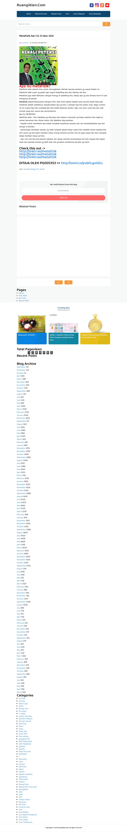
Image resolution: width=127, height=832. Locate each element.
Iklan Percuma (25, 752)
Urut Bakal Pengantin (28, 815)
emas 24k (23, 732)
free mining (23, 737)
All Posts (22, 298)
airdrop (22, 701)
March (19, 379)
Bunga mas (23, 709)
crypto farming (25, 716)
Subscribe (63, 198)
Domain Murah (25, 721)
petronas (22, 767)
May (18, 403)
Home (28, 14)
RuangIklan (23, 790)
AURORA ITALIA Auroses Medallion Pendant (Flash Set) (94, 337)
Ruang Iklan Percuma (28, 787)
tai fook (22, 805)
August (20, 394)
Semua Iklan (24, 301)
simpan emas (24, 800)
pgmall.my (23, 777)
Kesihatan (23, 754)
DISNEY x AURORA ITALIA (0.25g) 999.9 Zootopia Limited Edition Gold (62, 338)
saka (21, 792)
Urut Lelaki (23, 820)
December (21, 367)
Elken (21, 727)
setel (21, 795)
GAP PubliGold (25, 744)
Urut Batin (23, 817)
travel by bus (24, 807)
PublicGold (23, 779)
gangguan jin (24, 739)
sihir (20, 797)
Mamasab (23, 759)
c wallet (22, 714)
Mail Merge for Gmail (35, 169)
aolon (21, 706)
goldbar (22, 747)
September (21, 391)
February (20, 412)
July (18, 397)
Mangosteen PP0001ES (26, 335)
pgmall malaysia (25, 775)
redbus (22, 782)
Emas (21, 729)
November (21, 370)
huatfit (22, 749)
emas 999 (23, 734)
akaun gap (23, 704)
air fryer (22, 699)
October (20, 373)
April (19, 376)
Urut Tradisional (25, 822)
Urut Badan (23, 812)
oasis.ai (22, 764)
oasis (21, 762)
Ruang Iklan (24, 785)
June (19, 400)
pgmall (21, 772)
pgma (21, 769)
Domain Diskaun (25, 719)
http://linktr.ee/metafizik (38, 158)
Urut (21, 810)
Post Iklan (23, 296)
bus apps (22, 711)
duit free (22, 724)
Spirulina (22, 802)
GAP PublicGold (25, 742)
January (20, 415)
